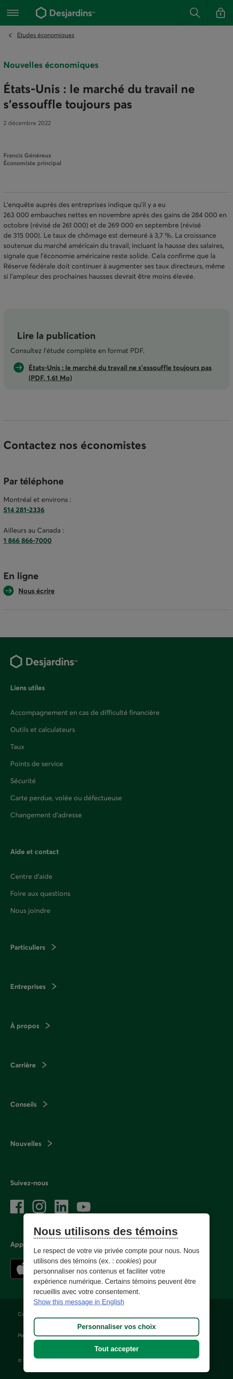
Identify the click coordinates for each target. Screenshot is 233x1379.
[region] (116, 1292)
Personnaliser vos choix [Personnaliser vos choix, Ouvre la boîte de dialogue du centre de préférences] (116, 1326)
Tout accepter (116, 1349)
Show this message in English (79, 1302)
